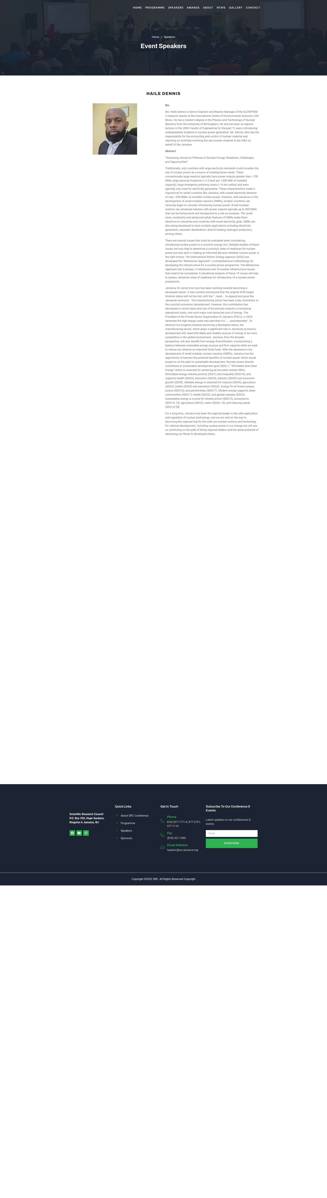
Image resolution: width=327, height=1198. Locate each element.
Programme (155, 7)
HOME (137, 7)
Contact (253, 7)
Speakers (175, 7)
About (208, 7)
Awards (193, 7)
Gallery (235, 7)
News (221, 7)
